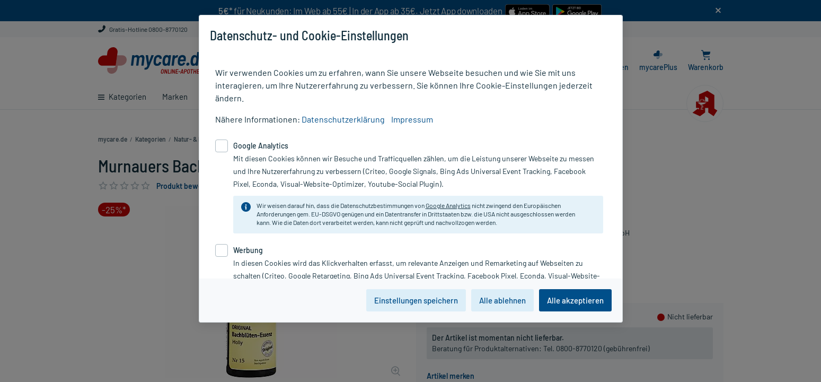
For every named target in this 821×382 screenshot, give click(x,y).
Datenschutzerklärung (343, 119)
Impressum (412, 119)
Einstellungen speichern (416, 300)
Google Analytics (448, 205)
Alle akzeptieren (575, 300)
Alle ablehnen (502, 300)
